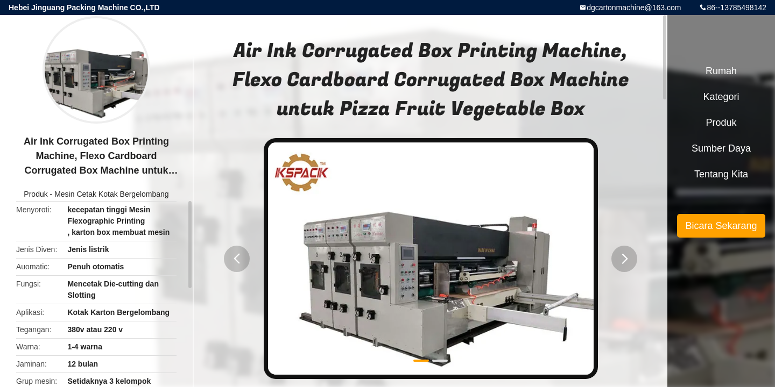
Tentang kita (721, 174)
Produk (35, 194)
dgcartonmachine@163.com (634, 7)
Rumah (721, 71)
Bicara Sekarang (721, 225)
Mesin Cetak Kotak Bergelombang (111, 194)
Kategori (721, 96)
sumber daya (721, 148)
